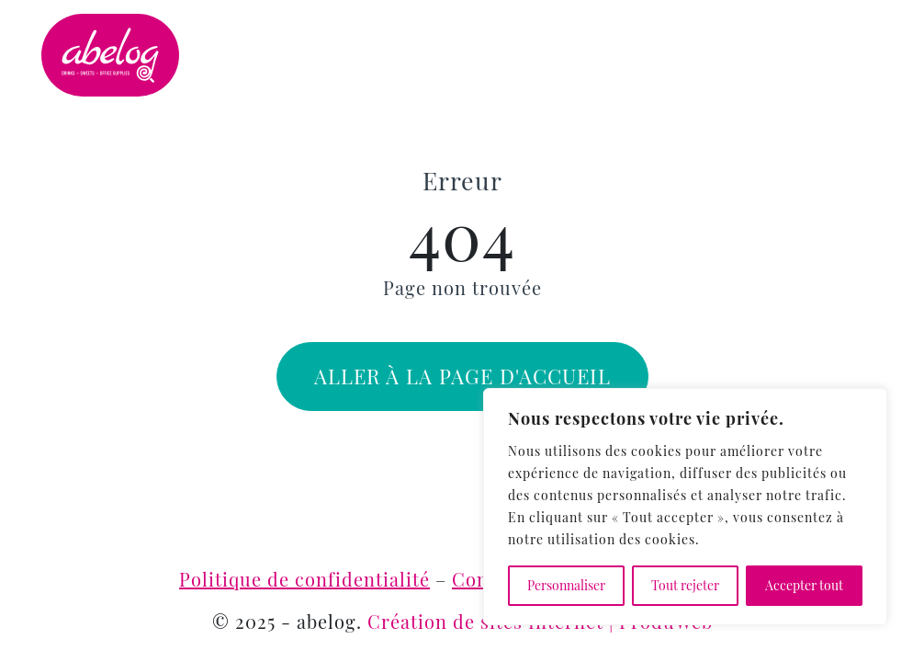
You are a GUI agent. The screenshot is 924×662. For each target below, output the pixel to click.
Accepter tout (804, 585)
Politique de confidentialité (304, 578)
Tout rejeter (685, 585)
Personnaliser (566, 585)
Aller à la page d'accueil (462, 376)
